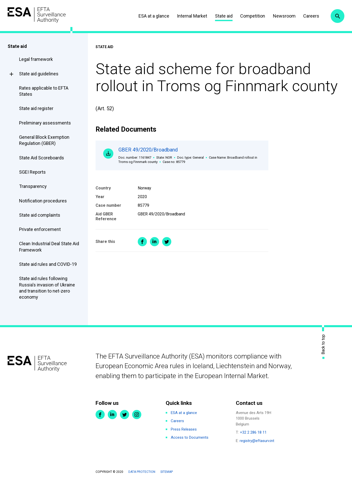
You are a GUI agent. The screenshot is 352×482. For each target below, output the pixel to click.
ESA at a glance (154, 16)
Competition (252, 16)
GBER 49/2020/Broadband (189, 155)
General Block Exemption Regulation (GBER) (44, 140)
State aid (224, 16)
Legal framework (36, 59)
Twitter (124, 414)
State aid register (36, 108)
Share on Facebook (142, 241)
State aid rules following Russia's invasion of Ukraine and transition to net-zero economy (47, 288)
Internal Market (192, 16)
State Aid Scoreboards (41, 157)
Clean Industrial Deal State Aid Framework (49, 246)
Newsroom (284, 16)
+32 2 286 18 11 (253, 432)
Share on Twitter (166, 241)
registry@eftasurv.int (257, 440)
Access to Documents (189, 437)
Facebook (100, 414)
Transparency (33, 186)
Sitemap (166, 472)
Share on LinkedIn (154, 241)
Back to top (323, 344)
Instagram (136, 414)
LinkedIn (112, 414)
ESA (37, 15)
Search (337, 16)
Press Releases (184, 429)
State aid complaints (39, 215)
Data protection (141, 472)
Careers (311, 16)
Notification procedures (43, 200)
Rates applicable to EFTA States (43, 91)
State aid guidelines (38, 73)
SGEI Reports (32, 172)
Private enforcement (40, 229)
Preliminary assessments (45, 123)
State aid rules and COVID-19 (48, 264)
